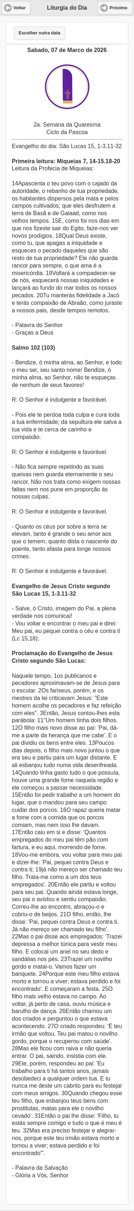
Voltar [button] (19, 7)
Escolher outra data (39, 33)
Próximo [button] (118, 7)
